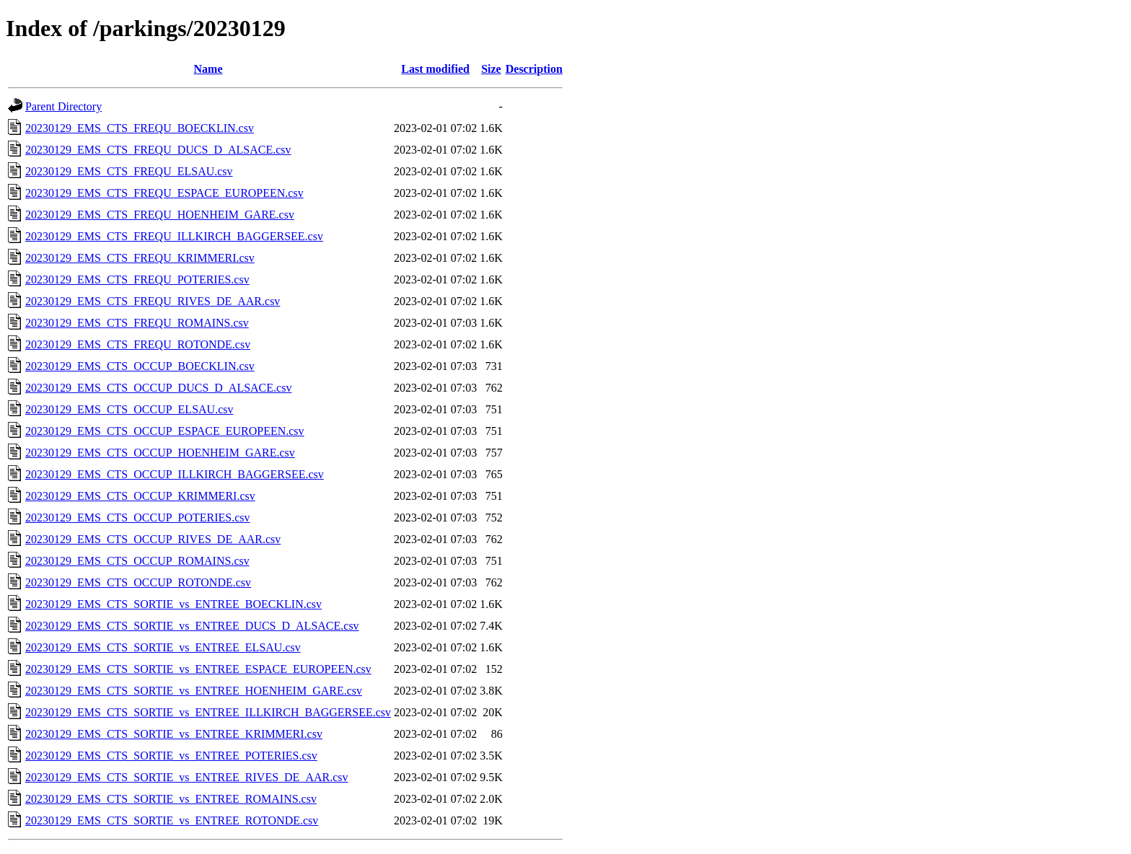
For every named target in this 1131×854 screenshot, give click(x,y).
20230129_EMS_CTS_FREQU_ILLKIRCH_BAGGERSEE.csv (174, 236)
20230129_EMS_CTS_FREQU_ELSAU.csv (129, 171)
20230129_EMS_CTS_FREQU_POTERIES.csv (137, 279)
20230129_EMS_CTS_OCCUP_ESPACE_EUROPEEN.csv (164, 431)
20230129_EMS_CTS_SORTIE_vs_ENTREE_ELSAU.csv (163, 647)
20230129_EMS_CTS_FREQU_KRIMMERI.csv (140, 258)
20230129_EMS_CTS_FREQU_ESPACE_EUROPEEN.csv (164, 193)
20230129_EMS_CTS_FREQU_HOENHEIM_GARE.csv (159, 214)
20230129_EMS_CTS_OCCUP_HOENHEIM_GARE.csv (160, 452)
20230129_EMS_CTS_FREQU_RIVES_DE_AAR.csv (152, 301)
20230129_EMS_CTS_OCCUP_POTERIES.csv (137, 517)
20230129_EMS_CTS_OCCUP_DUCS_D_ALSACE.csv (158, 388)
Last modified (435, 69)
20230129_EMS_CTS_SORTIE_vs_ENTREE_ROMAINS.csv (171, 799)
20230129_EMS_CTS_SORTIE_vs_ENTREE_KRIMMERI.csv (173, 734)
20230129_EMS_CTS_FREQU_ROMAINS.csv (137, 323)
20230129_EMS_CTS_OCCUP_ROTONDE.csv (138, 582)
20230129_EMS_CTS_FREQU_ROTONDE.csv (137, 344)
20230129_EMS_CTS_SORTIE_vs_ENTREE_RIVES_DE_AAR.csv (186, 777)
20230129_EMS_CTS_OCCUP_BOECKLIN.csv (140, 366)
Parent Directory (63, 106)
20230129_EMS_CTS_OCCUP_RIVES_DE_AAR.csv (153, 539)
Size (491, 69)
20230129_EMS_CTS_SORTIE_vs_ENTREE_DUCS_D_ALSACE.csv (192, 626)
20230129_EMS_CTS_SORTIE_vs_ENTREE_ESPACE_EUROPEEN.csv (198, 669)
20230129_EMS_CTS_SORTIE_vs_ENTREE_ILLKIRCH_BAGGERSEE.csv (208, 712)
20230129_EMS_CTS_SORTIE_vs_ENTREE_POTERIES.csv (171, 755)
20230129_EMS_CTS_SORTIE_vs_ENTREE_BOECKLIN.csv (173, 604)
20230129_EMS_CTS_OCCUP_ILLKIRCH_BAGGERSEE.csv (174, 474)
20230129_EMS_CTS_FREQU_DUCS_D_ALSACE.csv (158, 150)
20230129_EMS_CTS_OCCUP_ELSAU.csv (129, 409)
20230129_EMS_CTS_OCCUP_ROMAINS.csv (137, 561)
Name (208, 69)
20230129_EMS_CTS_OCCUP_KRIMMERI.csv (140, 496)
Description (534, 69)
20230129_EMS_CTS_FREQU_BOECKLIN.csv (139, 128)
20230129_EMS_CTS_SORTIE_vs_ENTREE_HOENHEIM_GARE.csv (193, 690)
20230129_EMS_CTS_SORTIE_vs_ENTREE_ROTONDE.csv (171, 820)
